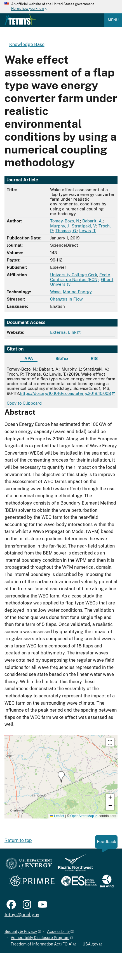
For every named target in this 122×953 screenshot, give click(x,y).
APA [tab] (28, 358)
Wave (55, 291)
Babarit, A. (92, 221)
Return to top (18, 840)
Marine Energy (77, 291)
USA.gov (90, 944)
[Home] (20, 24)
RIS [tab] (94, 358)
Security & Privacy (20, 931)
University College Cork (73, 274)
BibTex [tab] (62, 358)
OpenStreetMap (82, 816)
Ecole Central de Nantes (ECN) (80, 277)
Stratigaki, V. (84, 226)
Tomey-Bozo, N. (65, 221)
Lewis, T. (87, 230)
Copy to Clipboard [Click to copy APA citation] (24, 403)
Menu (113, 20)
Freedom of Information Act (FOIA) (41, 944)
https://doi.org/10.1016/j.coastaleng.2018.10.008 (65, 393)
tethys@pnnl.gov (21, 914)
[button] (61, 776)
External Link (63, 332)
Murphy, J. (59, 226)
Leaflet (57, 816)
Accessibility (58, 931)
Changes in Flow (66, 299)
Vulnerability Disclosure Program (40, 937)
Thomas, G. (66, 230)
